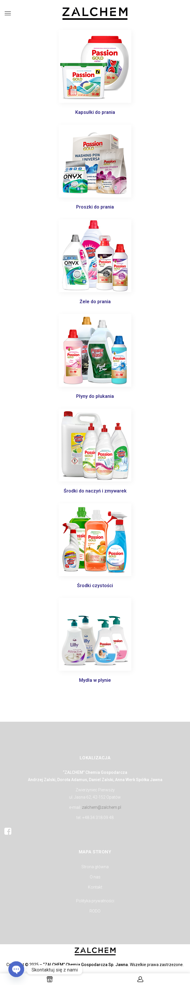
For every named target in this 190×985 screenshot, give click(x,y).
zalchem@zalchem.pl (101, 807)
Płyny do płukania (95, 396)
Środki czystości (95, 585)
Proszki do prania (95, 207)
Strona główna (95, 866)
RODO (95, 911)
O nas (95, 877)
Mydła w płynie (95, 680)
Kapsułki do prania (95, 112)
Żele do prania (95, 301)
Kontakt (95, 887)
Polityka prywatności (95, 900)
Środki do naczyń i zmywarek (95, 491)
